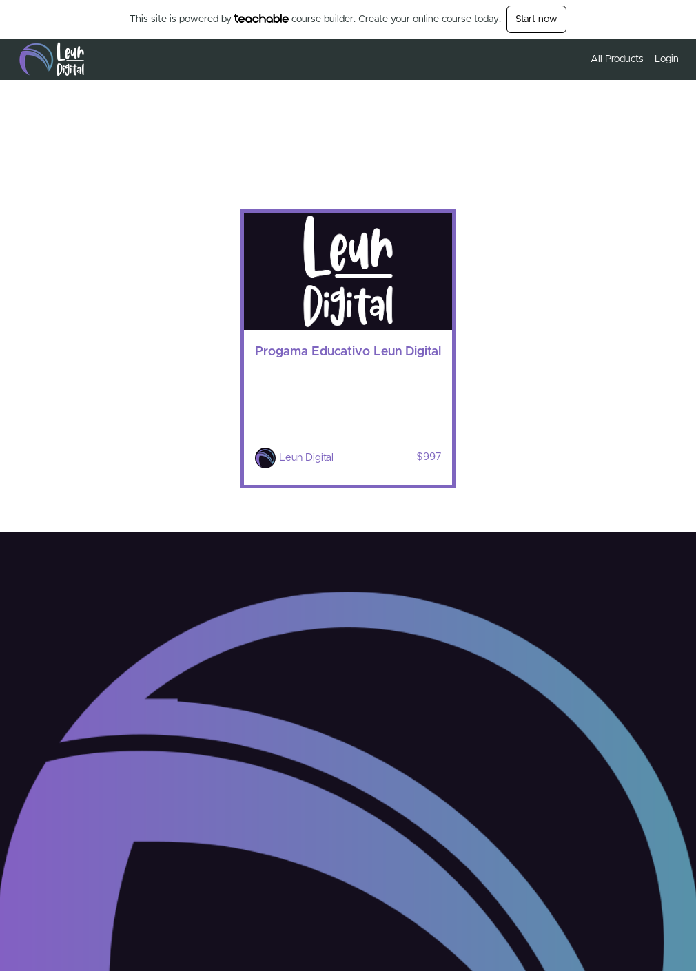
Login (667, 59)
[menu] (629, 59)
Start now (536, 19)
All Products (617, 59)
